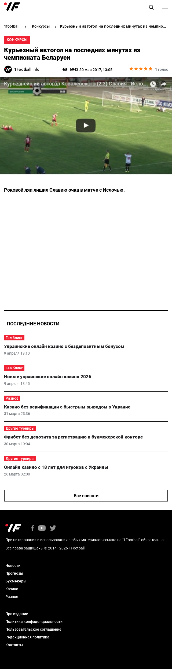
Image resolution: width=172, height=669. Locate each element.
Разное (12, 398)
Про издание (16, 614)
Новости (12, 565)
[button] (151, 8)
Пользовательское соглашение (33, 629)
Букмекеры (15, 581)
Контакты (14, 645)
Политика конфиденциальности (34, 621)
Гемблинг (14, 338)
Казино (11, 589)
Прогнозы (14, 573)
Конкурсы (17, 40)
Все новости (86, 495)
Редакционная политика (27, 637)
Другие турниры (20, 428)
